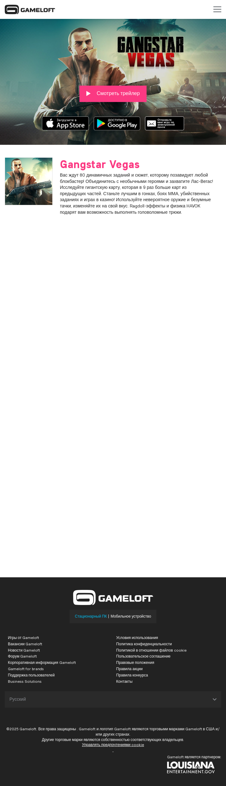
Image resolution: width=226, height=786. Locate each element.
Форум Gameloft (22, 656)
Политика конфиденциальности (144, 644)
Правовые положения (135, 662)
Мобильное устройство (131, 616)
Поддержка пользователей (31, 675)
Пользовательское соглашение (143, 656)
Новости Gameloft (24, 650)
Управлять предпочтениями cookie (113, 744)
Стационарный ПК (91, 616)
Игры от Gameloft (23, 637)
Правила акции (129, 668)
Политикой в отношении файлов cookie (151, 650)
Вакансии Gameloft (25, 644)
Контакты (124, 681)
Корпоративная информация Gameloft (42, 662)
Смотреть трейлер (113, 93)
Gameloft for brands (26, 668)
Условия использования (137, 637)
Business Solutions (25, 681)
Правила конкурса (132, 675)
